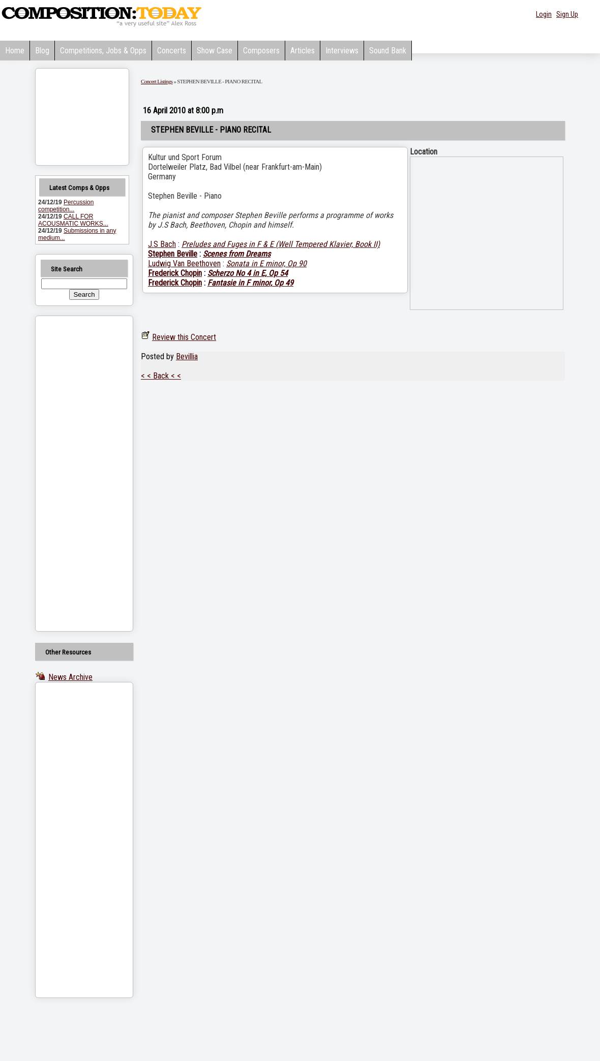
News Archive (70, 677)
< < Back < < (161, 376)
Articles (302, 50)
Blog (42, 50)
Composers (261, 50)
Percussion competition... (66, 206)
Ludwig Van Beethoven (184, 263)
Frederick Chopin (175, 273)
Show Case (214, 50)
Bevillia (187, 356)
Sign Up (567, 14)
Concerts (171, 50)
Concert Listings (156, 81)
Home (14, 50)
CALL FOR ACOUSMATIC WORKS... (73, 220)
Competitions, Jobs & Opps (103, 50)
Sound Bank (387, 50)
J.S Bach (162, 244)
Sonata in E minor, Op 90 (266, 263)
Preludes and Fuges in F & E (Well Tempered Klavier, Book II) (281, 244)
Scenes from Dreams (237, 254)
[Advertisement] (71, 473)
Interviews (341, 50)
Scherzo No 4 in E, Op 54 (247, 273)
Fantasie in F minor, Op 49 (250, 283)
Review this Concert (184, 337)
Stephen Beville (172, 254)
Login (544, 14)
